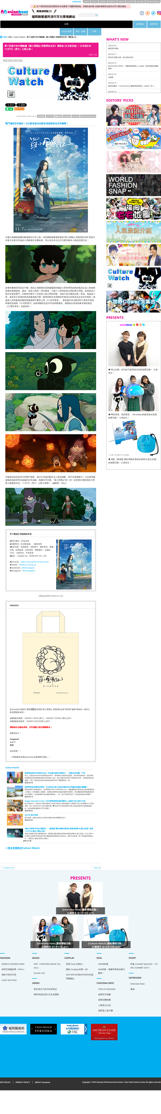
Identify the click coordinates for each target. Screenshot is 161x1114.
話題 (39, 24)
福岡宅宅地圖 (8, 984)
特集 (122, 24)
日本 (5, 53)
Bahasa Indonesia (153, 1)
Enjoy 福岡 (89, 24)
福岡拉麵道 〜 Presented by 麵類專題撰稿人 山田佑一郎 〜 (131, 78)
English (121, 1)
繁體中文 (112, 1)
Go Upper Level (8, 860)
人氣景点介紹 (8, 995)
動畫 (15, 53)
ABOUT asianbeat (42, 1075)
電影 (20, 53)
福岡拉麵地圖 (8, 989)
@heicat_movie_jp (27, 557)
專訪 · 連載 (105, 24)
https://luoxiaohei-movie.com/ (35, 554)
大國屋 (110, 70)
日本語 (86, 1)
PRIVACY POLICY (23, 1075)
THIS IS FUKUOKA (10, 979)
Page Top (97, 860)
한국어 (94, 1)
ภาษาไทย (130, 1)
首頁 (5, 29)
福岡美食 (72, 24)
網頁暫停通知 (113, 41)
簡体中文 (103, 1)
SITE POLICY (5, 1075)
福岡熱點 (55, 24)
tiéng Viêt (140, 1)
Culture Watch (19, 29)
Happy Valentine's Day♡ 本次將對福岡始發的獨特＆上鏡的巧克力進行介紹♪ (55, 793)
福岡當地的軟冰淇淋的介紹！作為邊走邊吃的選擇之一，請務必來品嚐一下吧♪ (55, 765)
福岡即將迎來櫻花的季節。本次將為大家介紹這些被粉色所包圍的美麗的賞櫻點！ (56, 779)
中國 (10, 53)
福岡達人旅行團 (9, 1000)
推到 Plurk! (19, 101)
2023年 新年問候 (31, 807)
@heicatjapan (28, 560)
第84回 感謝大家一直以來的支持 (120, 50)
